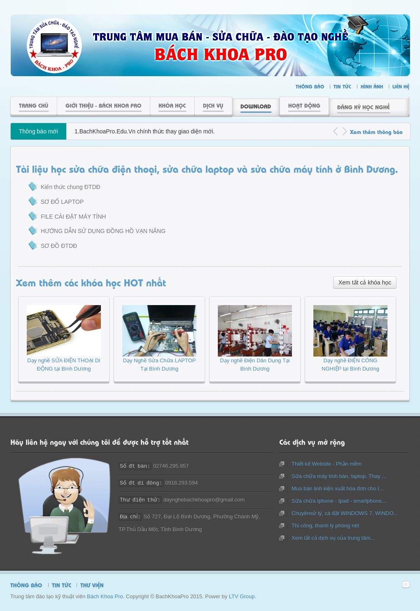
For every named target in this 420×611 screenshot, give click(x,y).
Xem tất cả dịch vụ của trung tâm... (333, 538)
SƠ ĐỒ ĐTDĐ (59, 246)
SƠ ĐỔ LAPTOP (62, 201)
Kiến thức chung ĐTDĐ (70, 187)
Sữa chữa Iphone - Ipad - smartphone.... (339, 501)
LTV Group (242, 596)
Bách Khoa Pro (105, 596)
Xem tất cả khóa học (364, 282)
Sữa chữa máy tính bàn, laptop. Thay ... (339, 476)
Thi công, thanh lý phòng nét (325, 525)
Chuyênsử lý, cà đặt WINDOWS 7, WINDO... (345, 513)
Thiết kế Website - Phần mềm (327, 464)
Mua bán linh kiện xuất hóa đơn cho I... (338, 488)
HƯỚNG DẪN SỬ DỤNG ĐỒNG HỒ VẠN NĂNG (103, 231)
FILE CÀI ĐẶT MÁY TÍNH (73, 216)
